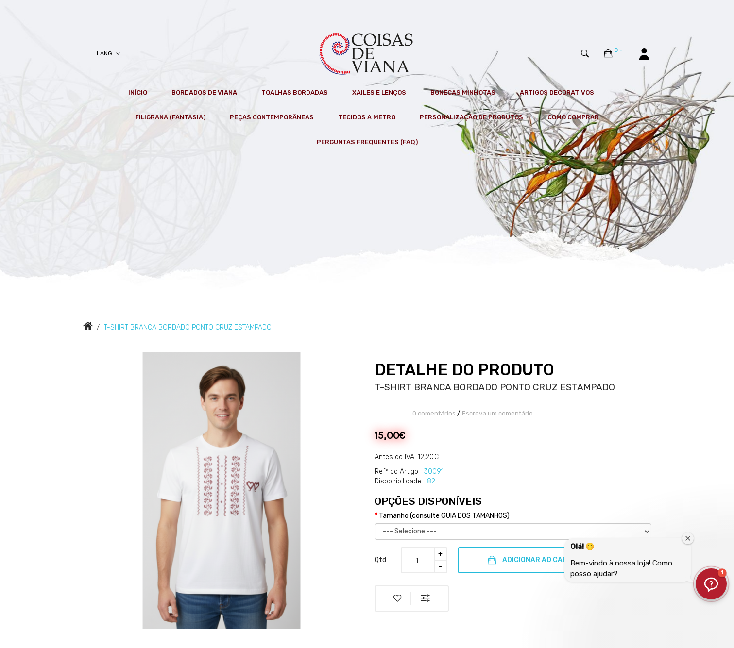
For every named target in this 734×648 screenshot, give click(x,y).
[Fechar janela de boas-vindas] (688, 538)
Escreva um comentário (497, 413)
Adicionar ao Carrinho (538, 560)
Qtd (380, 560)
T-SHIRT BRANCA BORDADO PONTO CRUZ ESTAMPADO (188, 327)
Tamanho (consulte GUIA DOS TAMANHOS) (444, 516)
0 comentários (434, 413)
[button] (711, 583)
